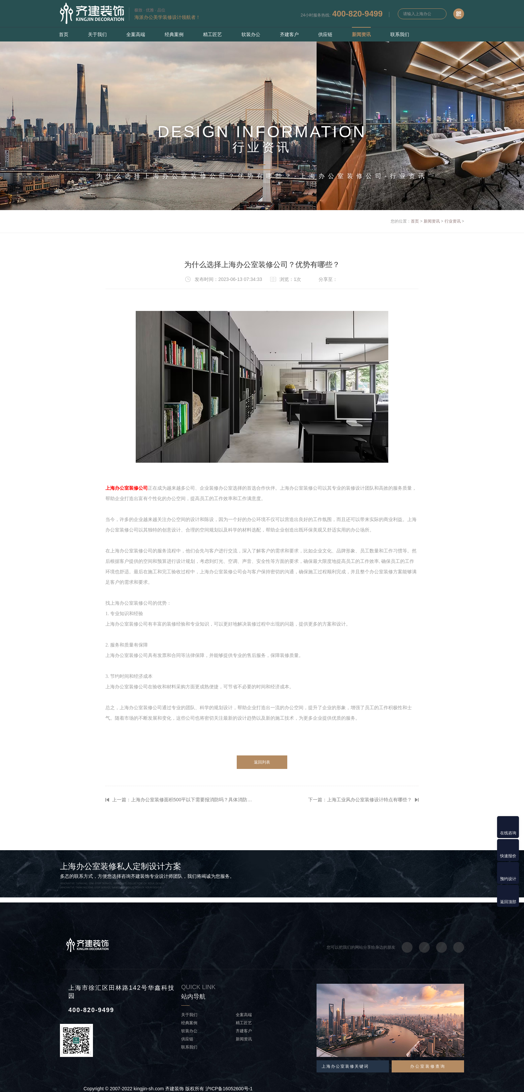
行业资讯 (453, 221)
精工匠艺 (212, 34)
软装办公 (250, 34)
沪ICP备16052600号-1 (229, 1088)
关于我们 (97, 34)
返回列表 (262, 762)
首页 (63, 34)
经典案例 (174, 34)
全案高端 (135, 34)
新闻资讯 (361, 34)
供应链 (325, 34)
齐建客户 (289, 34)
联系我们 (399, 34)
